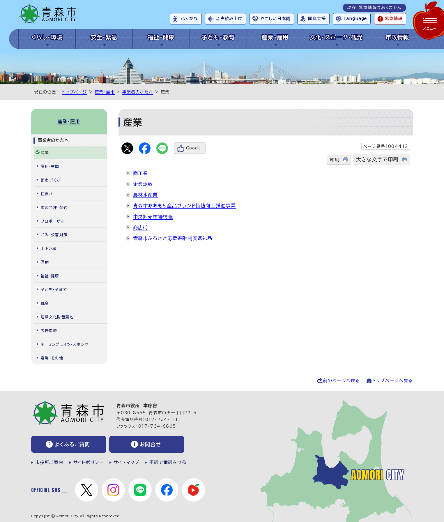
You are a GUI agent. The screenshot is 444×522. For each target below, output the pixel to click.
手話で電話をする (168, 462)
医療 (45, 262)
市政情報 (397, 37)
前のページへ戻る (341, 380)
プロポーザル (53, 221)
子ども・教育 (218, 37)
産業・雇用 (275, 37)
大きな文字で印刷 (377, 159)
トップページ (74, 92)
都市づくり (50, 180)
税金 (45, 303)
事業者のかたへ (137, 92)
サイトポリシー (88, 462)
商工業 (140, 173)
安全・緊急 (104, 37)
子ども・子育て (54, 290)
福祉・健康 (161, 37)
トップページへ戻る (392, 380)
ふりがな (189, 18)
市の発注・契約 (54, 207)
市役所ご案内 (49, 462)
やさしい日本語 (275, 18)
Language (355, 18)
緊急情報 (393, 18)
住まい (47, 194)
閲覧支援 (317, 18)
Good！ (194, 148)
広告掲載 (49, 331)
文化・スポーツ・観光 (336, 37)
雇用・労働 (50, 166)
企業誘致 (143, 184)
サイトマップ (126, 462)
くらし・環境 (47, 37)
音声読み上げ (229, 18)
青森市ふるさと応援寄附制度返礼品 (173, 238)
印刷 (334, 160)
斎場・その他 (52, 358)
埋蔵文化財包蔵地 (57, 317)
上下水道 (49, 249)
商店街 (140, 227)
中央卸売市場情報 (153, 216)
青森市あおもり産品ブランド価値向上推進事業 (184, 205)
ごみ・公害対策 (54, 235)
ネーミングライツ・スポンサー (67, 344)
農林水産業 (145, 195)
